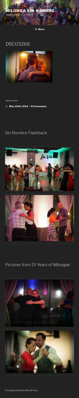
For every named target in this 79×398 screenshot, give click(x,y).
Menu (39, 29)
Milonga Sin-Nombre (30, 10)
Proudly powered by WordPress (21, 390)
